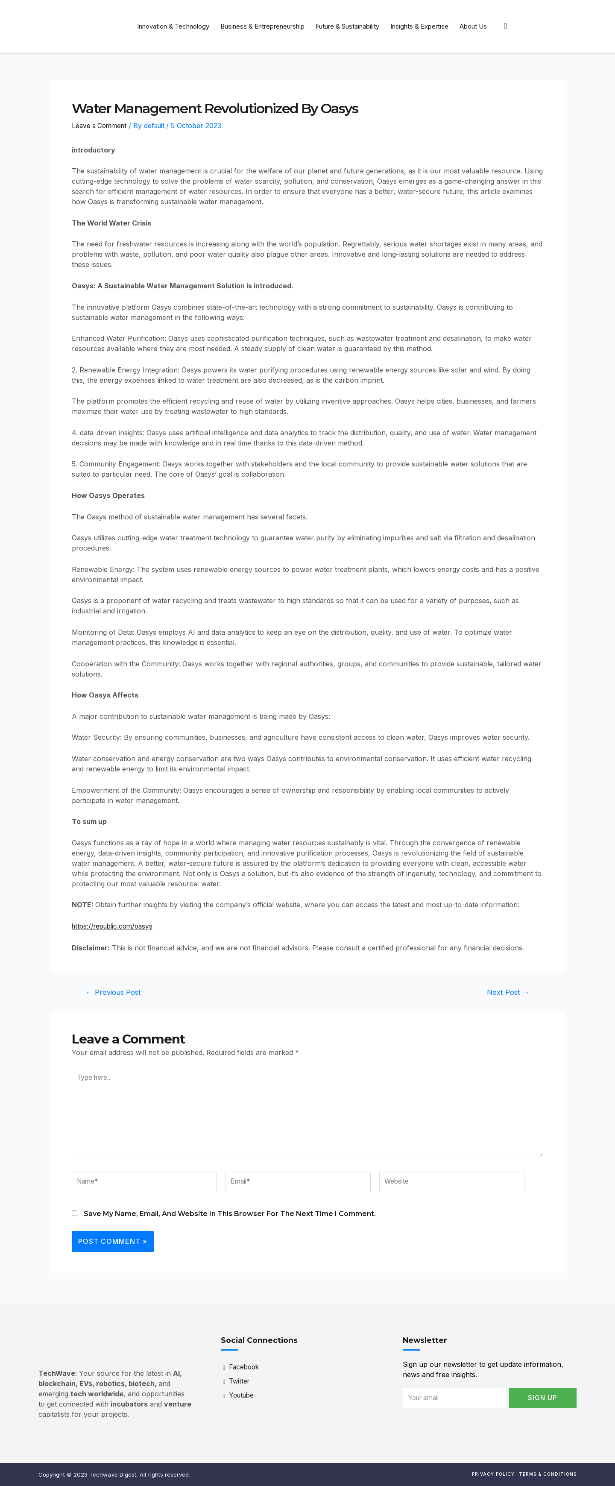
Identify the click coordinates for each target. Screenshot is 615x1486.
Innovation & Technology (173, 26)
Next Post (507, 991)
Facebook (242, 1367)
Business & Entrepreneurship (262, 26)
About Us (473, 26)
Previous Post (114, 991)
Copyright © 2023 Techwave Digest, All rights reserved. (114, 1474)
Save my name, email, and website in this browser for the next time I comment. (230, 1218)
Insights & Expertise (419, 26)
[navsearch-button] (505, 26)
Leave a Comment (101, 125)
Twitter (237, 1382)
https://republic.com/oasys (115, 926)
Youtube (240, 1396)
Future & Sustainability (347, 26)
